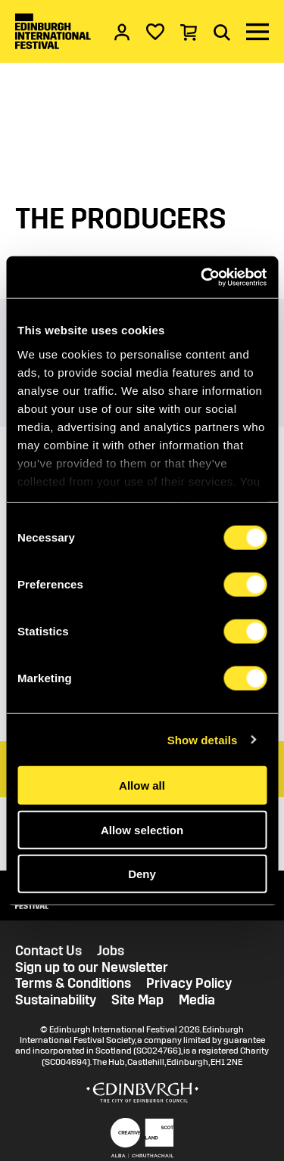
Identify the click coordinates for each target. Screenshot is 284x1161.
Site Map (137, 1000)
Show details (202, 739)
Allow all (142, 785)
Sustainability (55, 1000)
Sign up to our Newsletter (91, 968)
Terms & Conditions (73, 984)
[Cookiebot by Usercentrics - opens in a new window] (202, 277)
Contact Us (48, 951)
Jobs (110, 951)
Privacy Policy (189, 984)
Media (197, 1000)
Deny (142, 874)
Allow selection (142, 829)
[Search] (222, 32)
